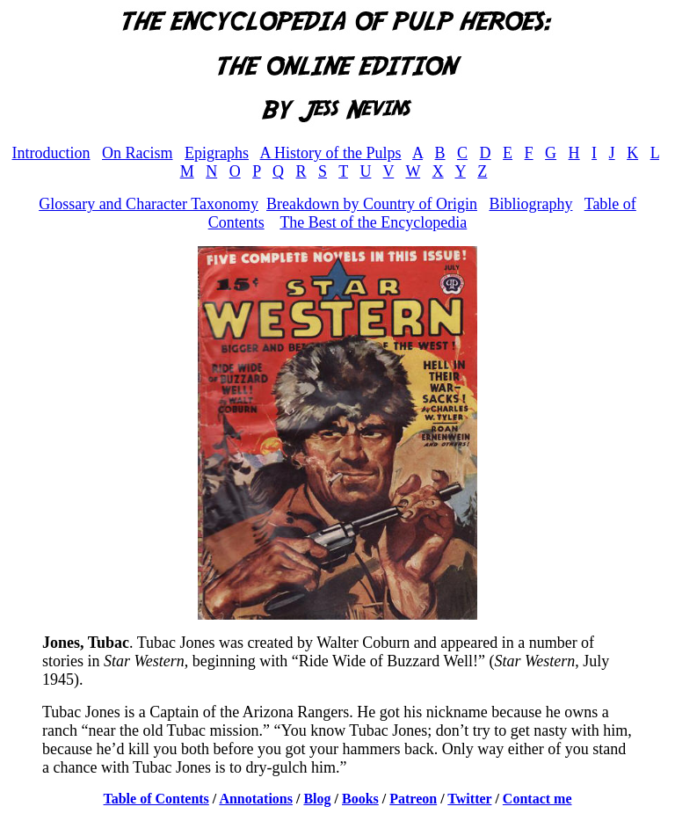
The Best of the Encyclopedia (373, 222)
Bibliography (530, 204)
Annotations (256, 798)
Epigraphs (217, 153)
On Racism (137, 153)
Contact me (537, 798)
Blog (316, 798)
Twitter (469, 798)
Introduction (51, 153)
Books (360, 798)
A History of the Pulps (331, 153)
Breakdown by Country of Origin (371, 204)
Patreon (413, 798)
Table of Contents (156, 798)
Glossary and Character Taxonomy (148, 204)
